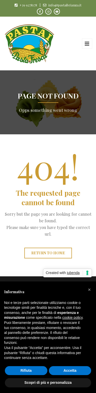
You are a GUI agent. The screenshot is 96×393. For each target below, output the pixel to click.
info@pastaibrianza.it (64, 5)
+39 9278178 (28, 5)
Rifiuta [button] (26, 370)
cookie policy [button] (72, 317)
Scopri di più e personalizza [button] (47, 382)
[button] (89, 290)
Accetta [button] (70, 370)
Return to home (48, 252)
